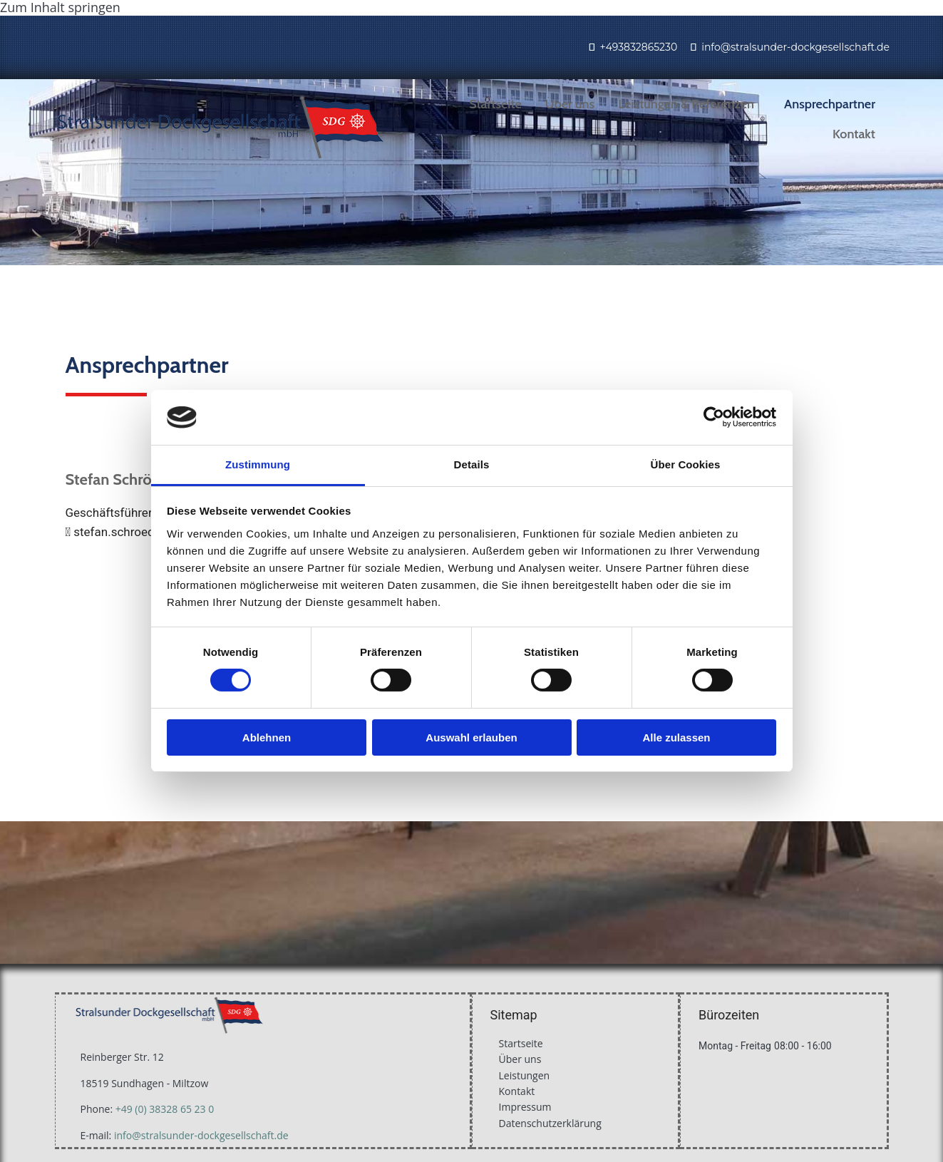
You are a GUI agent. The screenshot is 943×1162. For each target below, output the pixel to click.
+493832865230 (638, 47)
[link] (692, 105)
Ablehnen (266, 737)
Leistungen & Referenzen (686, 104)
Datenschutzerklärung (550, 1123)
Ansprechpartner (829, 104)
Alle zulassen (676, 737)
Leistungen (524, 1075)
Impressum (525, 1107)
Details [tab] (472, 464)
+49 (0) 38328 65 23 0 (165, 1109)
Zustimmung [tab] (257, 464)
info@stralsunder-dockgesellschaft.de (795, 47)
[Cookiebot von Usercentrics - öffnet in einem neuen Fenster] (713, 417)
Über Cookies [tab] (686, 464)
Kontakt (854, 134)
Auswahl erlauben (471, 737)
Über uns (569, 104)
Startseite (495, 104)
